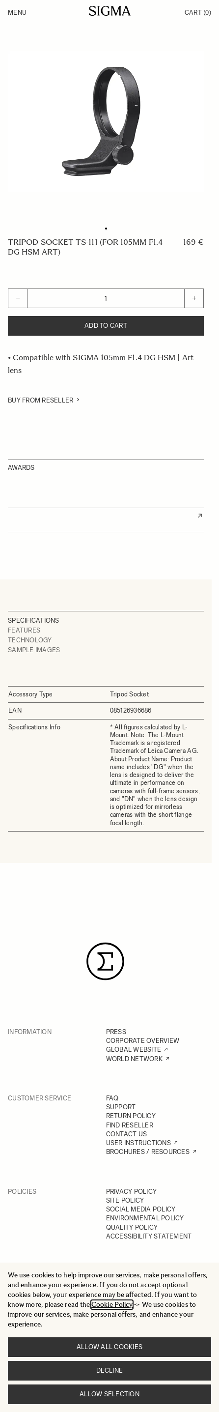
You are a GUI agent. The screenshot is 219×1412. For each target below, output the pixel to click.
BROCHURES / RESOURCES (148, 1151)
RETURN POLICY (131, 1116)
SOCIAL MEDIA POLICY (141, 1209)
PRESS (116, 1032)
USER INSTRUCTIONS (138, 1143)
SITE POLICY (125, 1200)
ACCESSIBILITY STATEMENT (149, 1236)
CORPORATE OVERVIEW (143, 1040)
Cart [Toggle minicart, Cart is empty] (198, 12)
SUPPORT (121, 1107)
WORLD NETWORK (134, 1059)
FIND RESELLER (129, 1125)
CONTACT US (126, 1134)
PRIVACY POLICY (131, 1191)
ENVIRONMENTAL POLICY (145, 1218)
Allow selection (109, 1394)
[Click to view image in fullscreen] (106, 122)
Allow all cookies (109, 1347)
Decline (109, 1370)
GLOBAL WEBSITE (134, 1049)
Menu (17, 12)
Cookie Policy (112, 1304)
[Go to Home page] (110, 11)
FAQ (112, 1098)
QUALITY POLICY (132, 1227)
